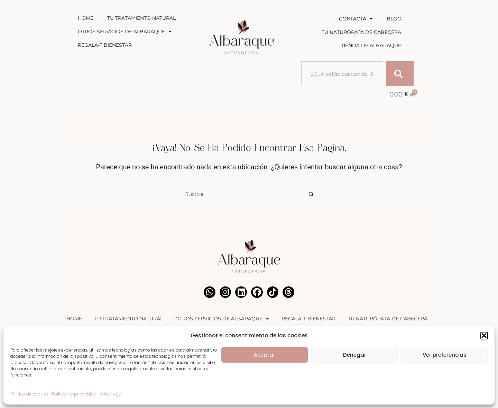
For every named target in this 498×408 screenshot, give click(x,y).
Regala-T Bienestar (105, 45)
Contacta (356, 19)
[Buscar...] (242, 194)
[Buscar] (400, 73)
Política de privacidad (74, 394)
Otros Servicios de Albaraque (125, 31)
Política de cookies (29, 394)
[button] (484, 335)
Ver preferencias (445, 354)
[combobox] (342, 73)
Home (85, 18)
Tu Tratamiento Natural (141, 18)
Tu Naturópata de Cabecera (361, 32)
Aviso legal (111, 394)
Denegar (354, 354)
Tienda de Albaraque (371, 45)
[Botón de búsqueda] (311, 194)
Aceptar (264, 354)
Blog (394, 19)
